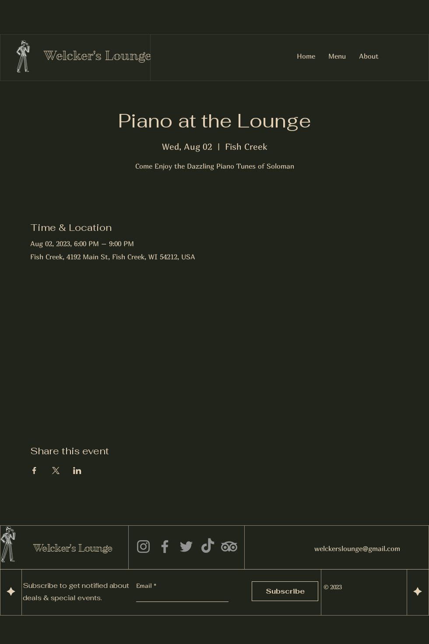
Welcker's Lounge (97, 55)
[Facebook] (164, 546)
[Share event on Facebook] (34, 470)
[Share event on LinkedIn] (77, 470)
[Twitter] (186, 546)
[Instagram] (143, 546)
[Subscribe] (285, 591)
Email (145, 586)
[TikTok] (207, 546)
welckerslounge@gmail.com (357, 548)
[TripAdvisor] (229, 546)
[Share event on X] (56, 470)
